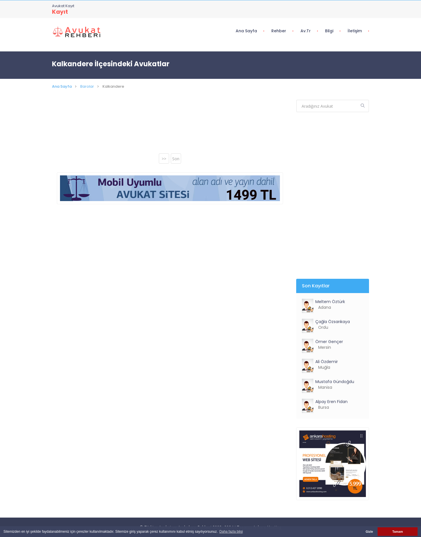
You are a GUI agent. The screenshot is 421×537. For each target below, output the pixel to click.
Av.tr (305, 31)
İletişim (355, 31)
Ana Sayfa (246, 31)
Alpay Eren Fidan (331, 401)
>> (164, 158)
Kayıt (60, 12)
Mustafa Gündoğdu (334, 381)
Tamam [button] (397, 531)
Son (175, 158)
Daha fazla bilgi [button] (231, 532)
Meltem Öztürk (330, 301)
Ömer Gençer (329, 341)
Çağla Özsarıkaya (332, 321)
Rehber (278, 31)
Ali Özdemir (326, 361)
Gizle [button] (369, 531)
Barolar (87, 86)
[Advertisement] (170, 127)
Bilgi (329, 31)
